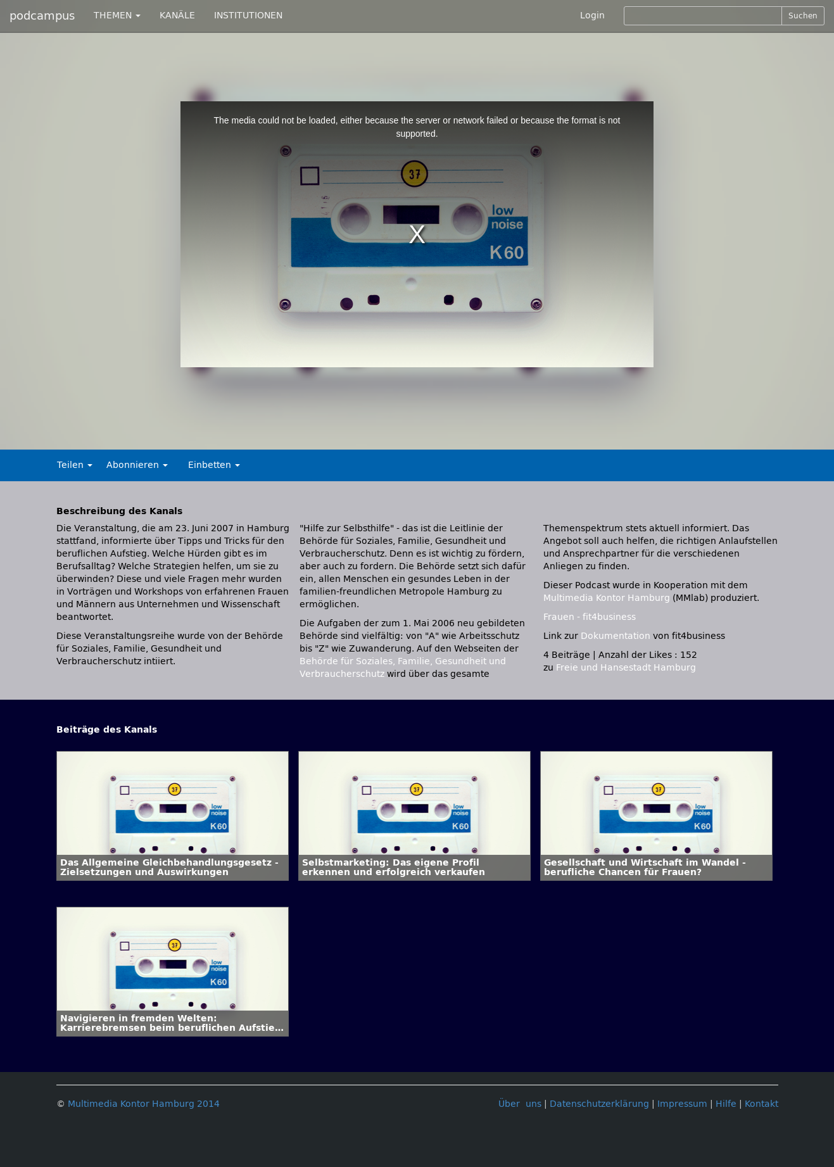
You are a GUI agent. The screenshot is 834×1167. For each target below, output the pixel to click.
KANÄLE (177, 15)
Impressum (682, 1104)
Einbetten (214, 465)
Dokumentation (615, 636)
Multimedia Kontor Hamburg (608, 598)
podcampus (42, 16)
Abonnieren (137, 465)
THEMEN (117, 15)
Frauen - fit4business (589, 617)
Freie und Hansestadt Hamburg (626, 667)
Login (592, 15)
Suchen (803, 15)
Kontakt (761, 1104)
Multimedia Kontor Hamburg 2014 (144, 1104)
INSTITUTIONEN (248, 15)
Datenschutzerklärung (599, 1104)
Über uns (519, 1104)
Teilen (74, 465)
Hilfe (726, 1104)
